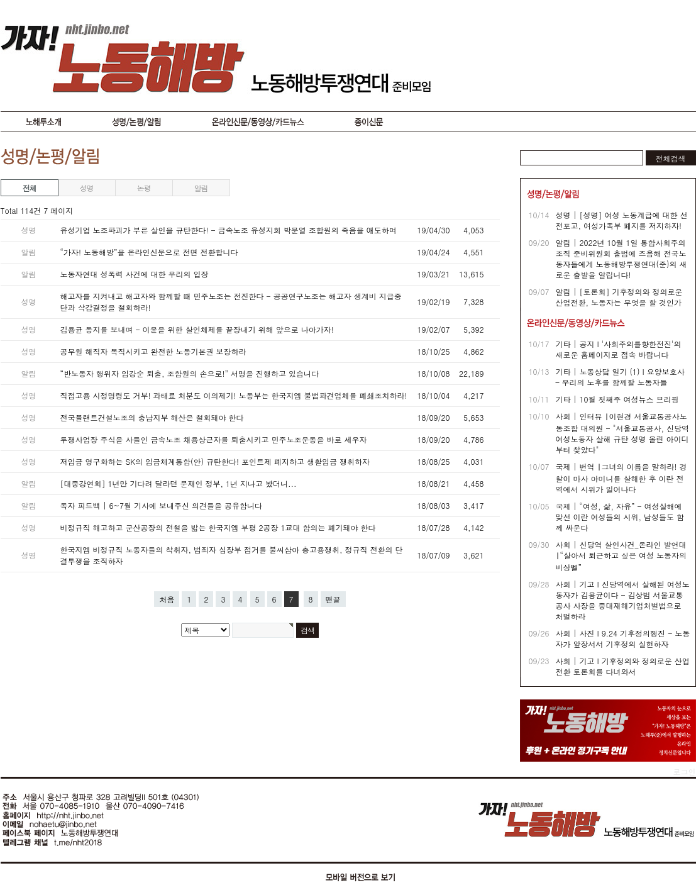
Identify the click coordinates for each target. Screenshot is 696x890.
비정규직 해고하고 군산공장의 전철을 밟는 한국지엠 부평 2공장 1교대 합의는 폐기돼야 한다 (218, 527)
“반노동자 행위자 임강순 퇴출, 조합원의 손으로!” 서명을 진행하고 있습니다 (189, 373)
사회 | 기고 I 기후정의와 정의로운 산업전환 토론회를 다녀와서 (623, 666)
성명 (87, 187)
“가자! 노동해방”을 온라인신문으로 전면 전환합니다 (149, 252)
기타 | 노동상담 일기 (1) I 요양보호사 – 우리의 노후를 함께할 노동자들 (620, 376)
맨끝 (333, 599)
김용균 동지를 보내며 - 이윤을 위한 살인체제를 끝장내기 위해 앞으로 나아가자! (197, 329)
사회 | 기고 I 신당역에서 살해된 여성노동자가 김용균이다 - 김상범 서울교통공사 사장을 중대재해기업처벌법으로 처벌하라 (623, 600)
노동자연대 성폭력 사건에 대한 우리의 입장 (134, 274)
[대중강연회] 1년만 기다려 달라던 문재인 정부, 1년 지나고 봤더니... (178, 483)
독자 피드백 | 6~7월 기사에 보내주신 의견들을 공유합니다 (161, 505)
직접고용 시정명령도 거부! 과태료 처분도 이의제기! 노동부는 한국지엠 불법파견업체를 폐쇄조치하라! (233, 395)
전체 (29, 187)
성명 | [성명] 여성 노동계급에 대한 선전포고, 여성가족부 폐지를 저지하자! (622, 220)
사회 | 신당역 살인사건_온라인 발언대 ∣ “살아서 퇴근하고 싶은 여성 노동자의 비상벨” (621, 555)
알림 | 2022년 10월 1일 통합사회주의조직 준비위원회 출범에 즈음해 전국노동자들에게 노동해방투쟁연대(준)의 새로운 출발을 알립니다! (621, 258)
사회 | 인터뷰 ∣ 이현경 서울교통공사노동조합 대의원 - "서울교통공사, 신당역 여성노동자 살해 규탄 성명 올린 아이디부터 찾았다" (623, 433)
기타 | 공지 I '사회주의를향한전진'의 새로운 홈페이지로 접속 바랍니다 (619, 349)
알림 (201, 187)
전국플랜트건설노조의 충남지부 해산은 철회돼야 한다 (152, 417)
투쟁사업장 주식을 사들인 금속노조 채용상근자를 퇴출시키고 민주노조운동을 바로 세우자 (213, 439)
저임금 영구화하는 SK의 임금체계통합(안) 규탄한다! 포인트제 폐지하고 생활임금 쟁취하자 (215, 461)
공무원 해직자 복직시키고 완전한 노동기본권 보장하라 (153, 351)
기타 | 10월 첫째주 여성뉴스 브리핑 (617, 399)
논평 (144, 187)
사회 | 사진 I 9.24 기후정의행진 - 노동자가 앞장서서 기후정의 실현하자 (623, 638)
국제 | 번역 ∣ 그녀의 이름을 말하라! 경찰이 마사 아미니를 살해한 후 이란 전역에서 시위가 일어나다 (621, 477)
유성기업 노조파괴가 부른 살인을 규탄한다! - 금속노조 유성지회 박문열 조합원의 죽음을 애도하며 (228, 230)
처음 (166, 599)
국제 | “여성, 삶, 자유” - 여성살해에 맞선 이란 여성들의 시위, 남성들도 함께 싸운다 (620, 517)
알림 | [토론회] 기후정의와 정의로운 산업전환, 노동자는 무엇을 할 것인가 (619, 297)
